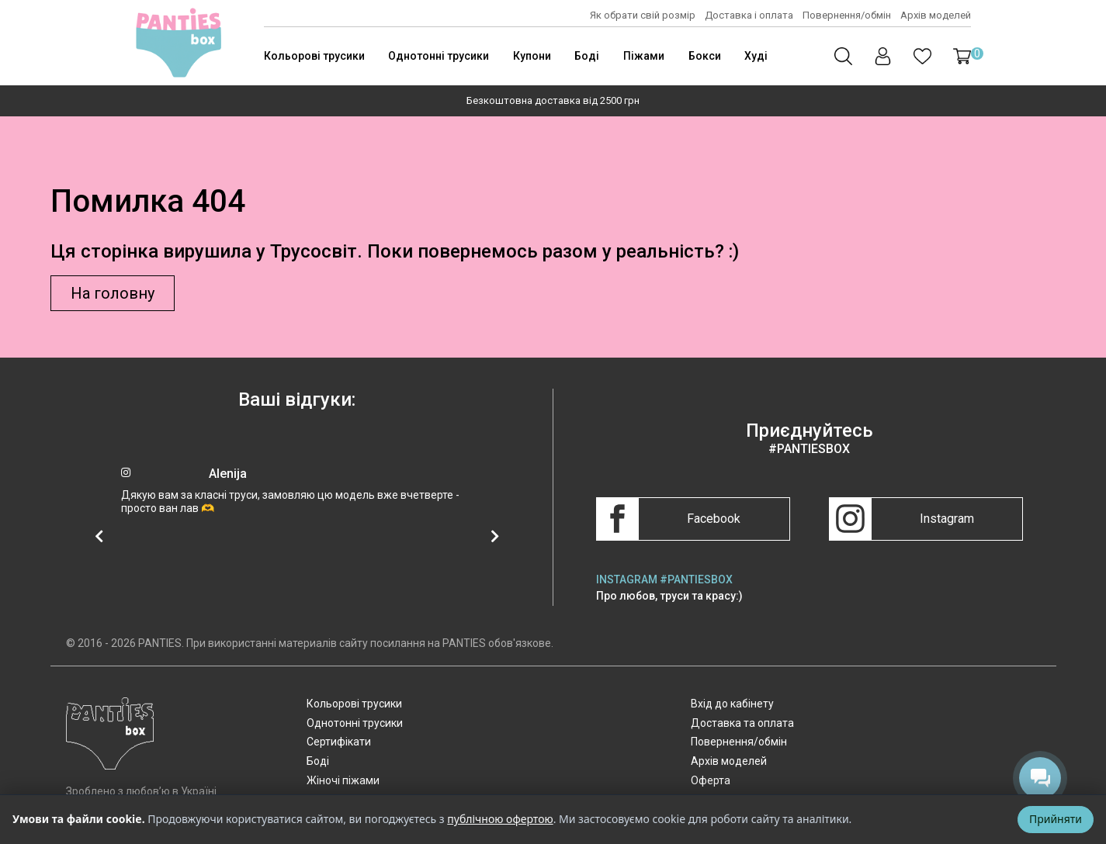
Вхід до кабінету (732, 703)
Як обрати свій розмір (642, 15)
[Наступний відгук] (495, 536)
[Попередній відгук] (99, 536)
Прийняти (1055, 818)
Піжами (643, 56)
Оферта (710, 780)
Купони (532, 56)
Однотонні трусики (438, 56)
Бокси (704, 56)
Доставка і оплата (749, 15)
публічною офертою (500, 818)
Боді (586, 56)
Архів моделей (935, 15)
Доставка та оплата (742, 723)
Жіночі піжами (343, 780)
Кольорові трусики (314, 56)
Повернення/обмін (847, 15)
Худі (756, 56)
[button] (962, 56)
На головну (112, 293)
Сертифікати (339, 741)
